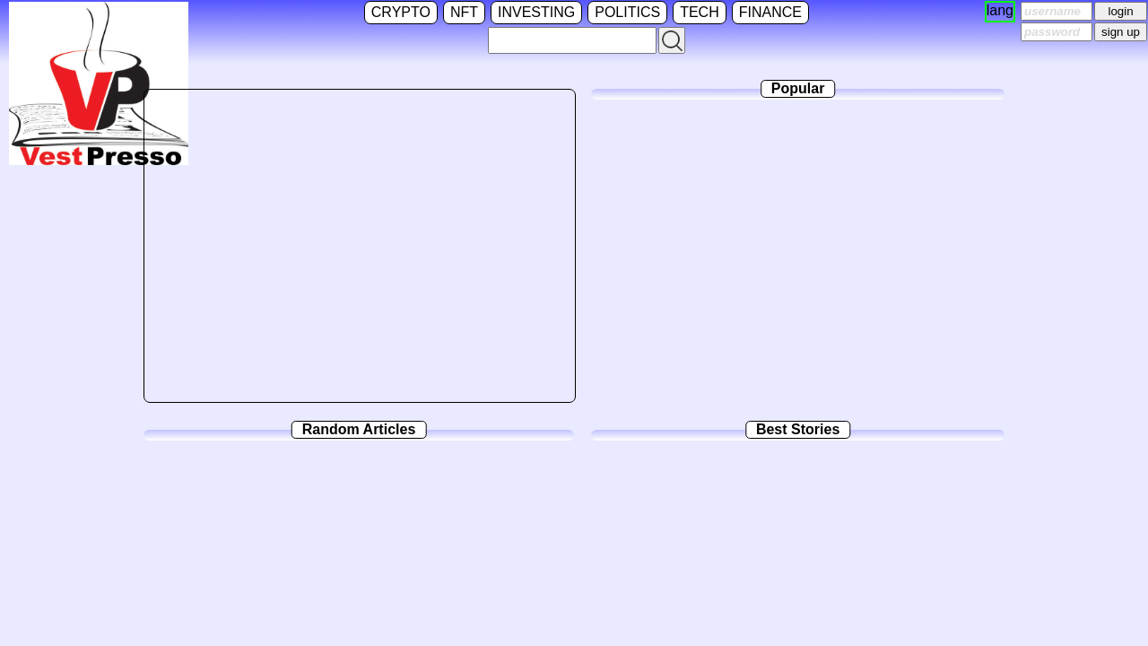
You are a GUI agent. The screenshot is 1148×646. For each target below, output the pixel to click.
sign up (1120, 32)
